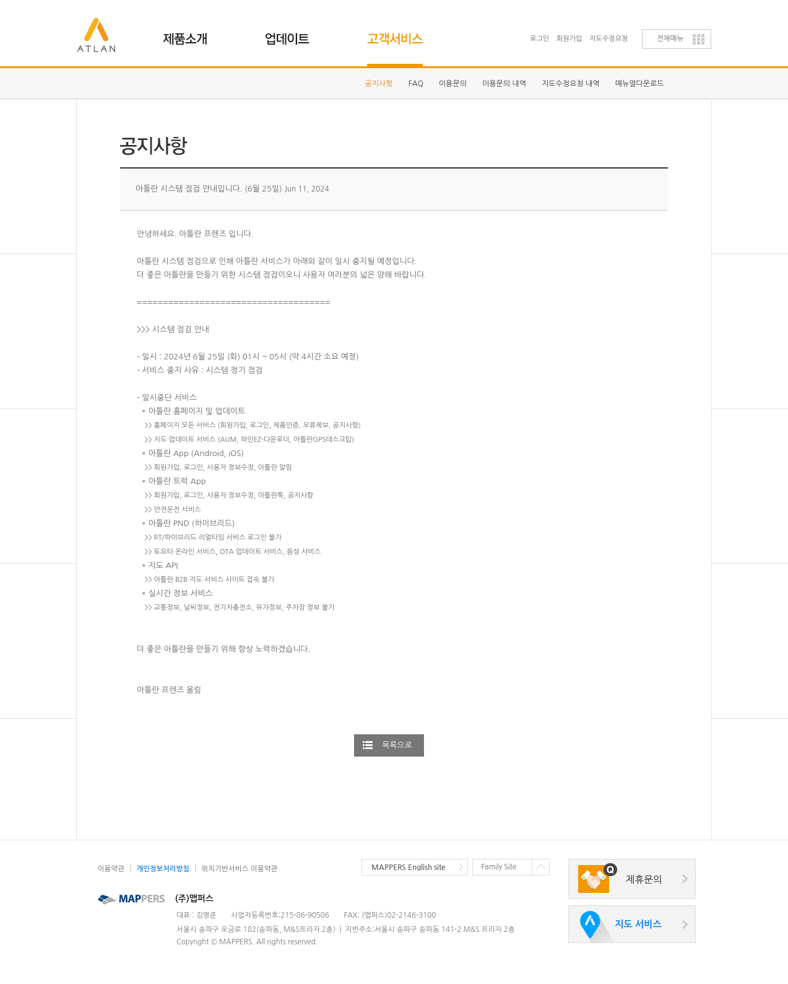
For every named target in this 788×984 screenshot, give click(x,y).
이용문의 (453, 83)
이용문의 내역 (504, 83)
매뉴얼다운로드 (639, 83)
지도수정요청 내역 (571, 83)
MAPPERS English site (408, 867)
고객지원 (396, 34)
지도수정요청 (608, 38)
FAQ (416, 83)
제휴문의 (644, 879)
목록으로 (397, 745)
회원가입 (569, 38)
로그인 (539, 38)
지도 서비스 (638, 924)
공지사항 (379, 83)
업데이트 (294, 34)
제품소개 (192, 34)
